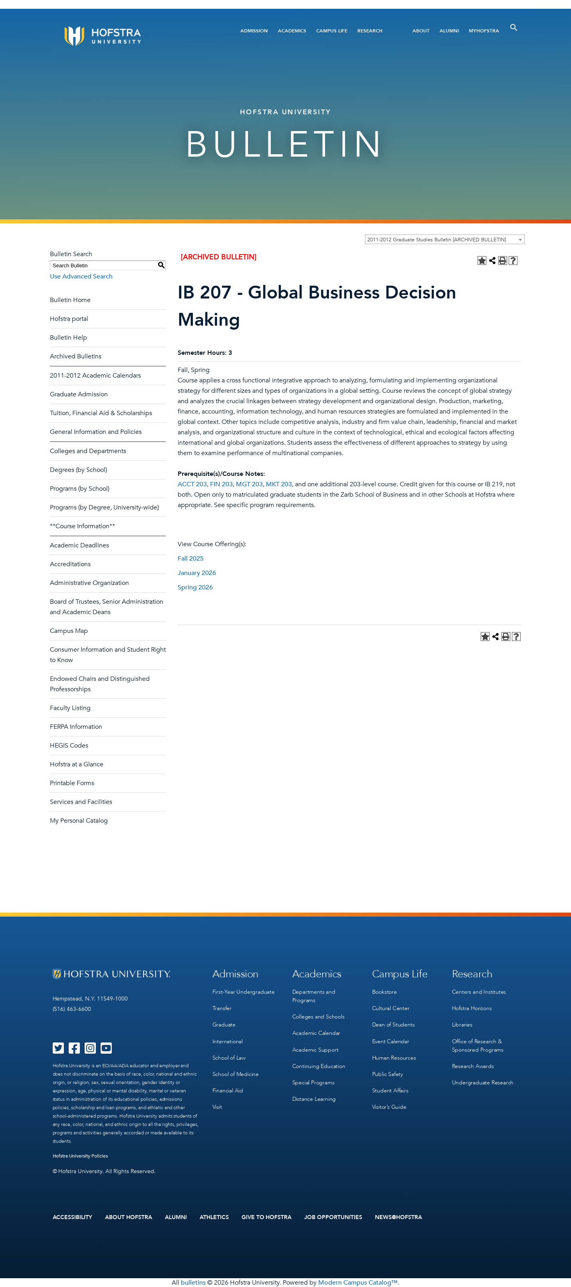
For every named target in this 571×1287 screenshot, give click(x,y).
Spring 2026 (195, 587)
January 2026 (197, 573)
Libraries (462, 1024)
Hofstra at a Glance (76, 764)
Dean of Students (393, 1024)
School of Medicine (235, 1074)
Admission (254, 31)
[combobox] (445, 239)
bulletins (193, 1282)
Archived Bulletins (75, 356)
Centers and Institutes (479, 992)
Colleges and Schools (318, 1016)
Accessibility (73, 1217)
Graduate (224, 1024)
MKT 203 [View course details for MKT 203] (279, 484)
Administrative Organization (89, 583)
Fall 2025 (191, 558)
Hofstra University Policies (80, 1156)
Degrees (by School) (78, 469)
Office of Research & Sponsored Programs (478, 1045)
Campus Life (331, 31)
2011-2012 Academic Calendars (95, 375)
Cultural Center (391, 1008)
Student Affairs (390, 1090)
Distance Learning (314, 1098)
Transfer (222, 1008)
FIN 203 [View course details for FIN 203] (221, 484)
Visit (217, 1106)
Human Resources (394, 1057)
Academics (292, 31)
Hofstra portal (69, 318)
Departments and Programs (313, 996)
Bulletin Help (68, 337)
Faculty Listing (70, 708)
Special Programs (313, 1082)
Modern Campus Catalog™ (358, 1282)
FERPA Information (76, 726)
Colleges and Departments (88, 451)
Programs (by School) (79, 488)
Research (370, 31)
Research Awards (473, 1066)
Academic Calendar (316, 1033)
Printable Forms (72, 783)
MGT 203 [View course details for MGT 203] (249, 484)
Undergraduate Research (483, 1082)
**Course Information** (82, 526)
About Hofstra (128, 1217)
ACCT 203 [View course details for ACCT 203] (192, 484)
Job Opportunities (333, 1217)
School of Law (229, 1057)
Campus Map (69, 631)
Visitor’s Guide (389, 1106)
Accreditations (70, 564)
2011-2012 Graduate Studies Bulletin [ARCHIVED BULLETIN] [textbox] (436, 239)
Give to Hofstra (267, 1217)
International (227, 1041)
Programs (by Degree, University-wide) (104, 507)
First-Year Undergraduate (243, 992)
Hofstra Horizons (472, 1008)
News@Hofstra (398, 1217)
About (421, 31)
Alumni (449, 31)
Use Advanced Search (81, 276)
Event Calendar (390, 1041)
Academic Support (315, 1049)
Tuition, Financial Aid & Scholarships (101, 413)
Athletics (214, 1217)
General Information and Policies (96, 432)
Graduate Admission (79, 394)
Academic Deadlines (79, 545)
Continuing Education (318, 1066)
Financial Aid (227, 1090)
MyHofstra (484, 31)
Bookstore (384, 992)
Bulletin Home (70, 300)
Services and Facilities (81, 802)
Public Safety (387, 1074)
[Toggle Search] (514, 27)
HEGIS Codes (69, 745)
